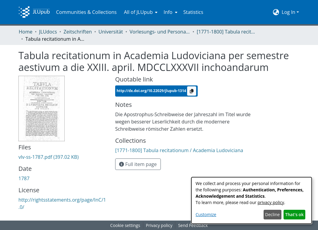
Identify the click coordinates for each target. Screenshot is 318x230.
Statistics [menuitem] (193, 12)
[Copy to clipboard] (191, 91)
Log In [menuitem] (288, 12)
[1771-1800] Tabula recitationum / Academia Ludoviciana (227, 31)
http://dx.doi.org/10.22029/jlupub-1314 (152, 90)
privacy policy (271, 202)
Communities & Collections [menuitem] (86, 12)
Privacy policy (159, 225)
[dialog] (251, 200)
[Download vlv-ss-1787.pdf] (48, 157)
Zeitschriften (77, 31)
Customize (206, 214)
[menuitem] (140, 12)
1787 (24, 178)
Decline (272, 214)
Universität (111, 31)
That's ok (294, 214)
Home (25, 31)
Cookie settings (125, 225)
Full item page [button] (138, 164)
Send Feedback (193, 225)
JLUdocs (48, 31)
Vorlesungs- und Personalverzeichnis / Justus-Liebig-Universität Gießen (160, 31)
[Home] (34, 12)
